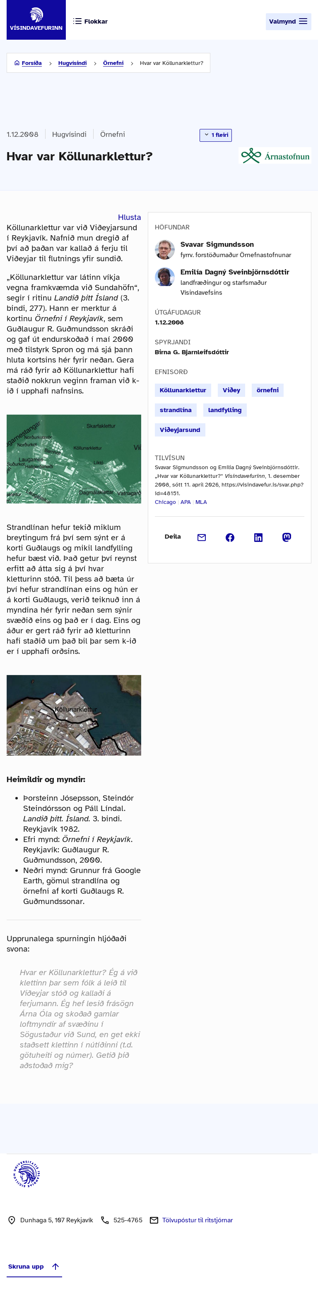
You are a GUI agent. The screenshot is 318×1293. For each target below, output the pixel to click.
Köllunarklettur (183, 390)
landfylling (225, 410)
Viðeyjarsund (180, 430)
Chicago (165, 502)
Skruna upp (34, 1267)
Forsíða (32, 63)
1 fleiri (215, 134)
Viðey (231, 390)
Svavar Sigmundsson (217, 244)
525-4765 (127, 1220)
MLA (201, 502)
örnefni (268, 390)
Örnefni (113, 63)
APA (186, 502)
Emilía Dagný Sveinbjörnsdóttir (235, 272)
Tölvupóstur (197, 1220)
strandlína (176, 410)
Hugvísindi (72, 63)
